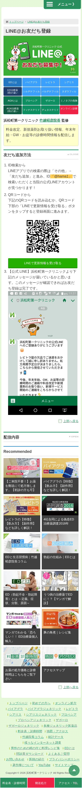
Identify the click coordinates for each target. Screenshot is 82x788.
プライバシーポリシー (64, 759)
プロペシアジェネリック (34, 720)
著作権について (23, 765)
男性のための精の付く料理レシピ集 (35, 748)
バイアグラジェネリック (44, 709)
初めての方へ (41, 703)
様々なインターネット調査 (42, 742)
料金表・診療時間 (30, 731)
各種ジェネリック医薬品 (60, 726)
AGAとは (12, 100)
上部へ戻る (71, 421)
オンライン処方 (66, 703)
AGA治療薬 (13, 109)
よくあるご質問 (59, 754)
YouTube (44, 765)
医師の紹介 (36, 759)
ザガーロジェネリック (24, 726)
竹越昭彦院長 (49, 120)
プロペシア (31, 100)
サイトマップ (64, 765)
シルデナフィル (31, 91)
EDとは (13, 82)
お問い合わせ (15, 759)
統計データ (55, 737)
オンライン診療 (69, 108)
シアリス (69, 82)
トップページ (16, 21)
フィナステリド (31, 110)
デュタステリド (50, 110)
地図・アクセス (57, 731)
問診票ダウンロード (30, 754)
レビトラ (50, 82)
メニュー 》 (61, 4)
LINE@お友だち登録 (39, 21)
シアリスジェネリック (41, 714)
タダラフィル (69, 91)
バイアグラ (31, 82)
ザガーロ (50, 100)
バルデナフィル (50, 91)
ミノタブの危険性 (69, 102)
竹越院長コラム (33, 737)
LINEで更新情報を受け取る (42, 263)
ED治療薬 (12, 91)
